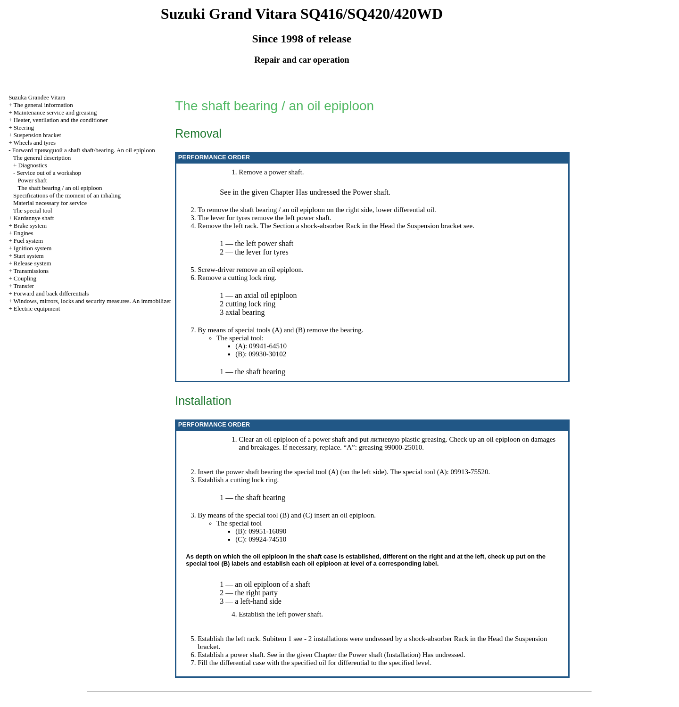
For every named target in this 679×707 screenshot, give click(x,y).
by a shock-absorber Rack (431, 638)
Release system (32, 263)
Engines (23, 233)
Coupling (25, 278)
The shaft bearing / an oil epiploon (59, 187)
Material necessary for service (50, 202)
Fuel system (28, 240)
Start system (29, 255)
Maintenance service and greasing (55, 112)
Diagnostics (32, 165)
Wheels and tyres (34, 142)
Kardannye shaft (34, 218)
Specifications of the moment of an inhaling (67, 195)
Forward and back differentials (51, 293)
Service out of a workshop (49, 172)
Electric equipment (37, 308)
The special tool (32, 210)
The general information (43, 104)
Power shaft (32, 180)
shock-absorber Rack (330, 226)
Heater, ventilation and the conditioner (61, 119)
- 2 (308, 638)
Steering (24, 127)
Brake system (30, 225)
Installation (403, 654)
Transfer (23, 285)
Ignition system (33, 248)
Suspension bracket (37, 135)
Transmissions (31, 270)
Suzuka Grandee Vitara (36, 97)
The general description (42, 157)
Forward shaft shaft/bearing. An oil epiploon (83, 150)
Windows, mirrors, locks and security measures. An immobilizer (92, 300)
